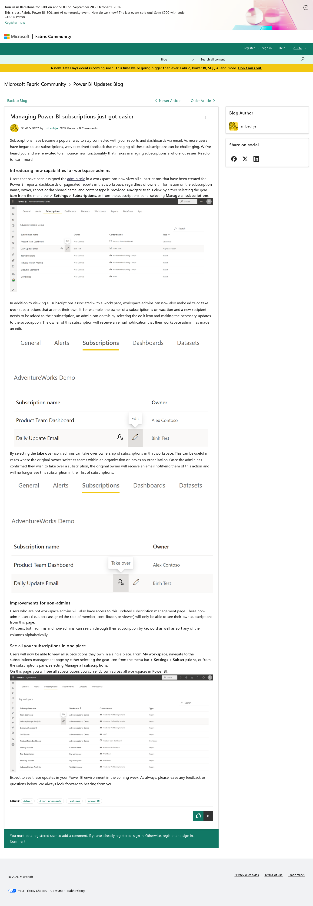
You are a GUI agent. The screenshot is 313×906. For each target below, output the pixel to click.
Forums (82, 36)
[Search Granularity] (177, 59)
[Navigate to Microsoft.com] (16, 36)
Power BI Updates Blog (98, 84)
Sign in (267, 48)
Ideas (121, 36)
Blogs (162, 36)
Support (200, 36)
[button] (206, 117)
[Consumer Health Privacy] (67, 890)
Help (282, 48)
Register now (15, 22)
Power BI (94, 800)
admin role (76, 178)
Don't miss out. (250, 68)
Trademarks (296, 875)
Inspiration (102, 36)
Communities (142, 36)
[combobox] (253, 59)
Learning (180, 36)
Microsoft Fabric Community (35, 84)
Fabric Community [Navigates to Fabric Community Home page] (53, 36)
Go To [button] (297, 48)
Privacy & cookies (246, 875)
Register (249, 48)
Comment (17, 841)
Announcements (50, 800)
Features (74, 800)
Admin (27, 800)
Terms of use (274, 875)
